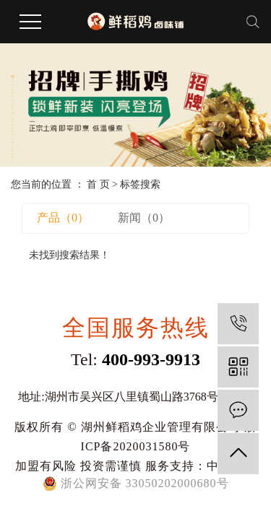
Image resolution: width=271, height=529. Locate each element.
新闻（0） (144, 217)
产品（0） (63, 217)
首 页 (98, 184)
